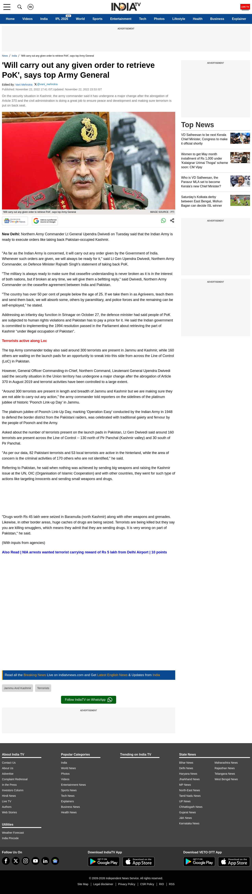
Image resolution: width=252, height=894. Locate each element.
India (44, 19)
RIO (161, 884)
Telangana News (225, 773)
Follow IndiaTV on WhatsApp (88, 699)
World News (68, 768)
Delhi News (186, 768)
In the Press (9, 784)
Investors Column (12, 790)
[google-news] (55, 861)
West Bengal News (226, 779)
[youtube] (35, 861)
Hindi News (9, 795)
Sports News (69, 790)
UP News (185, 801)
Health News (69, 812)
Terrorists (43, 688)
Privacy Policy (126, 884)
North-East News (189, 790)
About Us (7, 768)
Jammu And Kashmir (17, 688)
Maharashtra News (226, 762)
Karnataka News (189, 823)
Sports (98, 19)
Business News (70, 806)
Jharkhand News (189, 779)
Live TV (6, 801)
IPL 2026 (61, 19)
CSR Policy (147, 884)
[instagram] (26, 861)
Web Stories (9, 812)
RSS (172, 884)
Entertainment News (73, 784)
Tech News (67, 795)
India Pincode (10, 838)
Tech (142, 19)
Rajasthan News (225, 768)
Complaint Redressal (15, 779)
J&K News (185, 817)
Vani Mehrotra (23, 84)
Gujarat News (187, 812)
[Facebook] (6, 861)
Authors (6, 806)
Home (10, 19)
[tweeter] (16, 861)
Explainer (239, 19)
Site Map (82, 884)
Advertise (7, 773)
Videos (27, 19)
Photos (159, 19)
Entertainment (121, 19)
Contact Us (9, 762)
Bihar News (186, 762)
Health (198, 19)
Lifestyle (178, 19)
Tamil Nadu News (190, 795)
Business (217, 19)
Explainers (67, 801)
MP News (185, 784)
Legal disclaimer (103, 884)
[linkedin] (45, 861)
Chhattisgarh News (190, 806)
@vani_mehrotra (47, 84)
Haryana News (188, 773)
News (5, 55)
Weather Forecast (13, 832)
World (80, 19)
